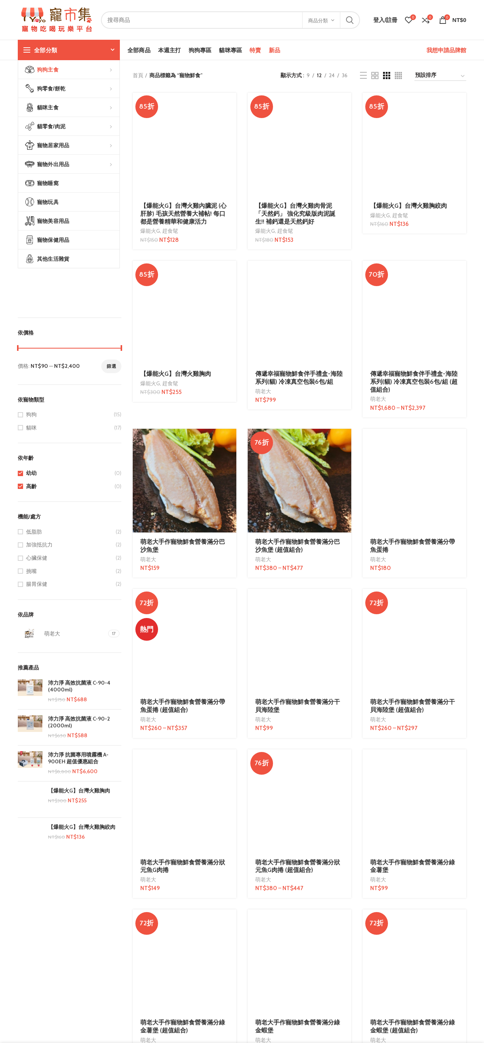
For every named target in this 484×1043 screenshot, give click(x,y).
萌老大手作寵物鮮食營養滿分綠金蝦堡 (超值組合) (412, 552)
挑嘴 (31, 571)
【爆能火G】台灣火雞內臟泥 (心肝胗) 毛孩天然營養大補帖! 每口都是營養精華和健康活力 (183, 119)
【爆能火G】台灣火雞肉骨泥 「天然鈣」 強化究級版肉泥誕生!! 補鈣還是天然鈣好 (295, 119)
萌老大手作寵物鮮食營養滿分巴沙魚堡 (182, 356)
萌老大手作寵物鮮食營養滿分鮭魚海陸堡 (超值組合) (412, 618)
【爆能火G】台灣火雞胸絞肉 (81, 831)
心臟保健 (36, 557)
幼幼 (31, 473)
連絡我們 (28, 979)
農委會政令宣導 (189, 993)
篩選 (111, 366)
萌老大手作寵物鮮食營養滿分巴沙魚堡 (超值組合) (297, 356)
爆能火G (150, 136)
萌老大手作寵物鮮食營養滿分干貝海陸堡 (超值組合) (412, 422)
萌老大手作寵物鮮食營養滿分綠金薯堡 (412, 487)
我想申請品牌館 (446, 50)
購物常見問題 (110, 1006)
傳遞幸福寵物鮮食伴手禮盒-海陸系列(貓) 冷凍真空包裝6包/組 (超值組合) (414, 192)
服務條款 (181, 967)
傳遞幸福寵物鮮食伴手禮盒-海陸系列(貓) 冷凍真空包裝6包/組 (299, 188)
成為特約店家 (263, 967)
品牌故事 (28, 967)
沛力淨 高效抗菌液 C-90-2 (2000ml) (79, 722)
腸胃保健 (36, 584)
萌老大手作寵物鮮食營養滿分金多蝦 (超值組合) (182, 713)
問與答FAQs (109, 967)
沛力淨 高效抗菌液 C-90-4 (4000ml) (79, 686)
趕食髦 (170, 136)
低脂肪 (34, 531)
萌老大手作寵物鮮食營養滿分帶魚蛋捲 (412, 261)
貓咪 (31, 427)
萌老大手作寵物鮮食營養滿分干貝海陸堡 (297, 422)
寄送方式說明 (110, 993)
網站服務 (258, 1006)
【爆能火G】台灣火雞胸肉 (79, 790)
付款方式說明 (110, 979)
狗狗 (31, 414)
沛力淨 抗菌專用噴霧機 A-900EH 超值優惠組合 (78, 758)
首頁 (138, 75)
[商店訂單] (440, 76)
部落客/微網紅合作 (270, 993)
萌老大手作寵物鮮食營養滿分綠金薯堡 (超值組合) (182, 552)
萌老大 (263, 201)
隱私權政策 (184, 979)
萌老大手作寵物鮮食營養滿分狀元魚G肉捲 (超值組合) (297, 487)
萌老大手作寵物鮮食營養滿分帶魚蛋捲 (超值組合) (182, 422)
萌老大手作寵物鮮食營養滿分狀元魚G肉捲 (182, 487)
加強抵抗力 (39, 544)
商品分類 (318, 20)
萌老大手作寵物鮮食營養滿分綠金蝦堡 (297, 552)
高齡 (31, 486)
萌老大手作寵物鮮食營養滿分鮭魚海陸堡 (297, 618)
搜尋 (349, 20)
